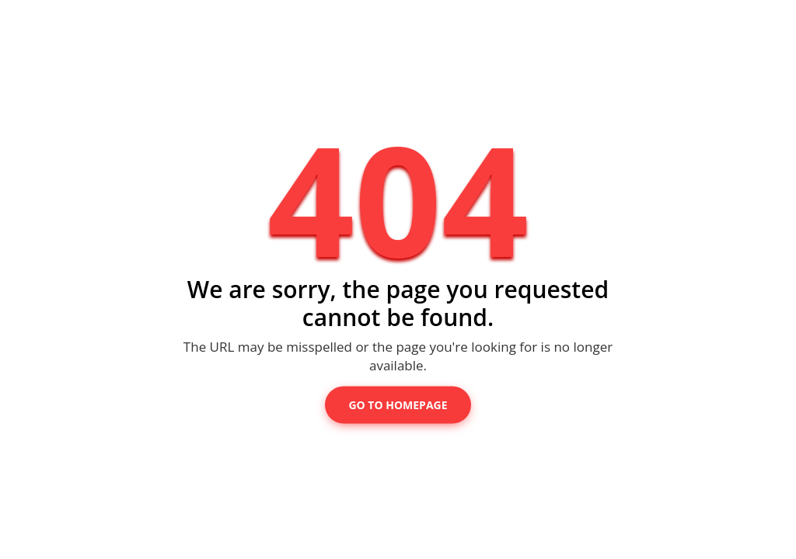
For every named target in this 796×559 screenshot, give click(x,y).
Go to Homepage (397, 405)
